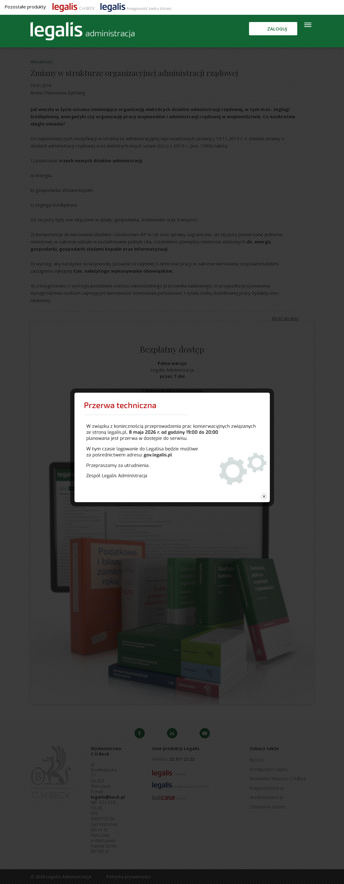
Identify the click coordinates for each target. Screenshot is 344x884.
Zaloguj (277, 29)
